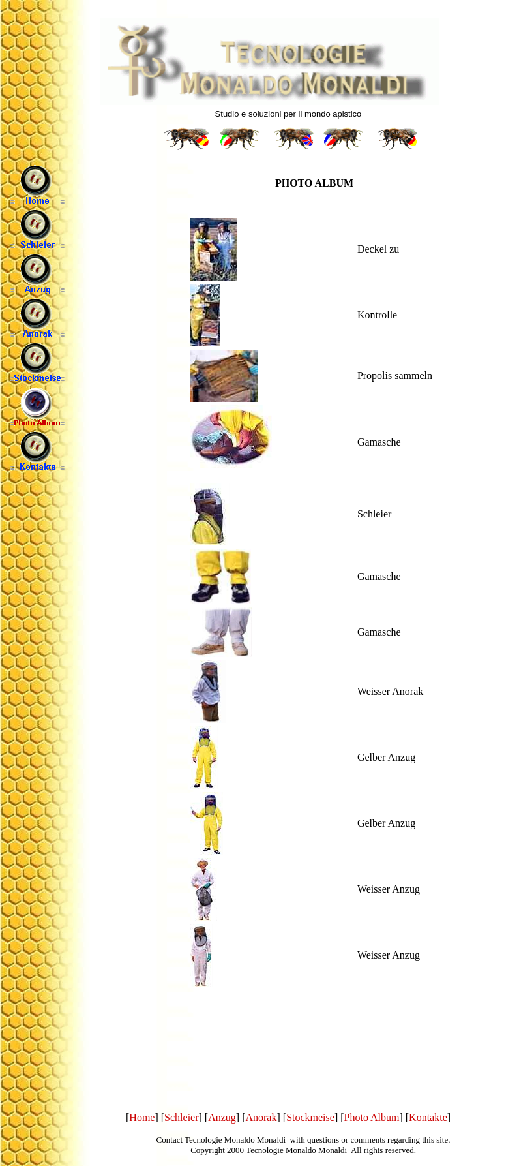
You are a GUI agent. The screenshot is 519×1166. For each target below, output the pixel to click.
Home (142, 1117)
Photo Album (372, 1117)
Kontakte (428, 1117)
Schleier (181, 1117)
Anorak (260, 1117)
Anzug (222, 1117)
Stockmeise (310, 1117)
